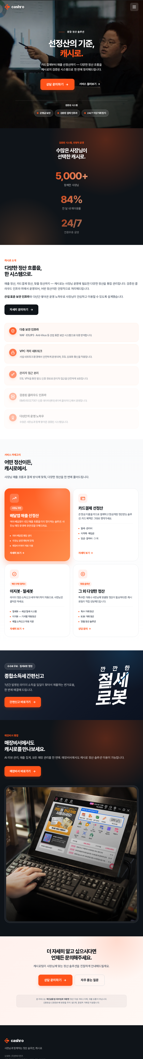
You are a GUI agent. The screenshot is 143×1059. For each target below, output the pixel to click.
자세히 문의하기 (19, 309)
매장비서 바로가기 (20, 771)
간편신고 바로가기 (20, 702)
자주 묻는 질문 (89, 980)
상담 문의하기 (54, 84)
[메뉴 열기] (134, 7)
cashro (14, 7)
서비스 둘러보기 (87, 84)
